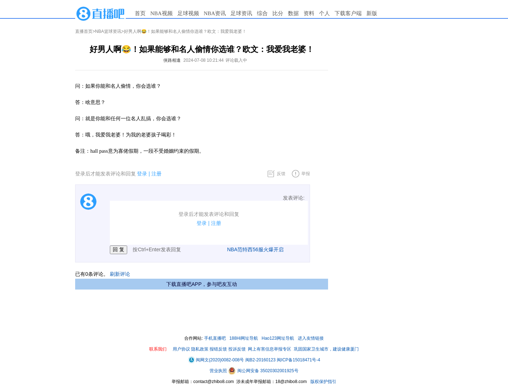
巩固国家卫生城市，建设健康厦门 (326, 349)
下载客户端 (348, 13)
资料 (308, 13)
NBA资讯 (215, 13)
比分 (277, 13)
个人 (324, 13)
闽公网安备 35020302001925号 (263, 370)
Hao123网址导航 (278, 338)
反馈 (281, 173)
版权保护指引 (322, 381)
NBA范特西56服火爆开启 (255, 249)
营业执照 (219, 370)
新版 (371, 13)
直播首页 (83, 31)
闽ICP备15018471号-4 (298, 359)
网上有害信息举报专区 (269, 349)
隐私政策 (199, 349)
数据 (293, 13)
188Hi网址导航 (243, 338)
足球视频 (188, 13)
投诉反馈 (237, 349)
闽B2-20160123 (260, 359)
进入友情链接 (311, 338)
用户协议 (181, 349)
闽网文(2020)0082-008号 (216, 359)
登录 (142, 174)
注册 (156, 174)
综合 (262, 13)
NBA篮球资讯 (108, 31)
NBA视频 (161, 13)
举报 (305, 173)
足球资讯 (241, 13)
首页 (140, 13)
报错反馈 (218, 349)
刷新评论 (120, 274)
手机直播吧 (215, 338)
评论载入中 (236, 60)
